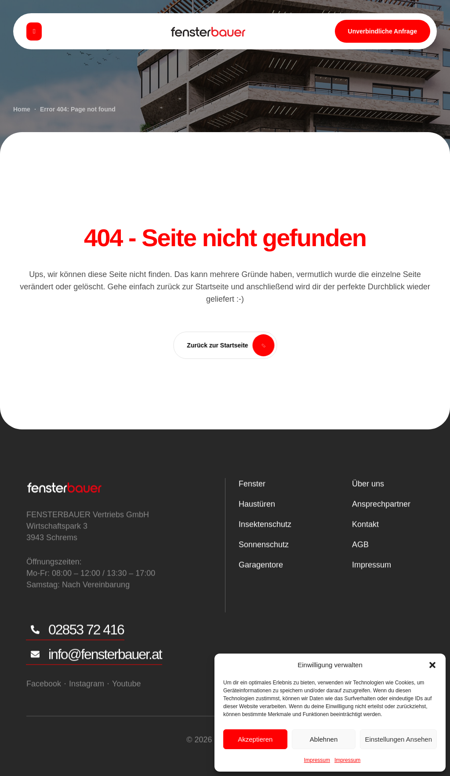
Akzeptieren (255, 739)
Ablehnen (324, 739)
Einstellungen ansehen (398, 739)
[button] (432, 665)
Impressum (317, 760)
